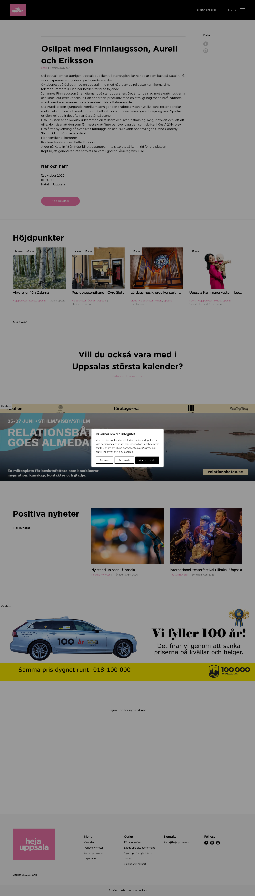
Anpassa (104, 460)
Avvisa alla (124, 460)
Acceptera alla (147, 460)
